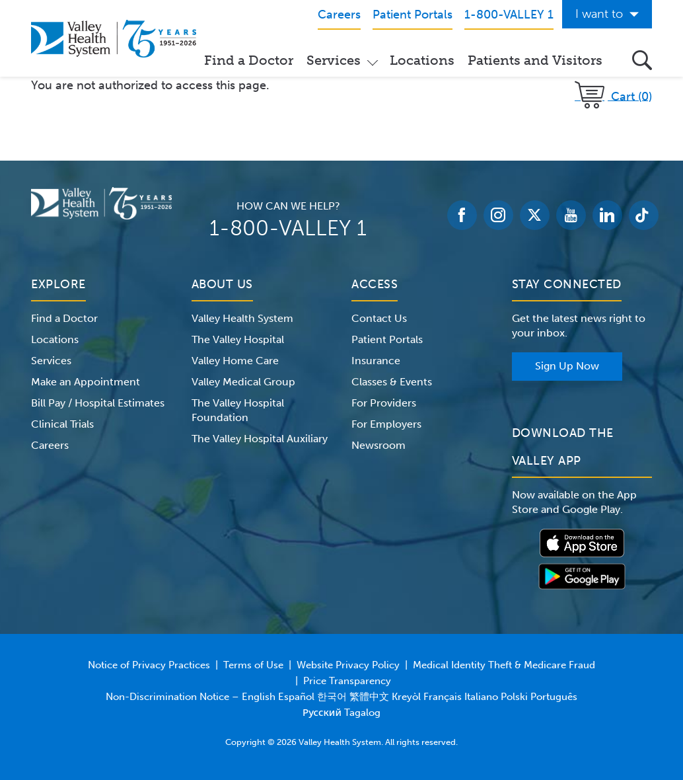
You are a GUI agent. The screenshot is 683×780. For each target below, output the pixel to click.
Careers (50, 445)
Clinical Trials (62, 424)
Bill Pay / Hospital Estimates (97, 403)
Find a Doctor (248, 60)
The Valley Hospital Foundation (238, 410)
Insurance (375, 360)
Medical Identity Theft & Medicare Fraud (504, 665)
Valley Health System (242, 318)
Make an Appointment (85, 381)
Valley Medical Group (243, 381)
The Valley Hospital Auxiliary (260, 438)
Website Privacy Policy (348, 665)
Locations (422, 60)
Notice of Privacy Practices (149, 665)
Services (333, 60)
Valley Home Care (235, 360)
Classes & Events (391, 381)
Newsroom (378, 445)
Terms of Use (253, 665)
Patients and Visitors (535, 60)
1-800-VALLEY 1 (288, 228)
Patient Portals (387, 339)
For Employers (386, 424)
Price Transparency (347, 681)
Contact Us (379, 318)
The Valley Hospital (238, 339)
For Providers (383, 403)
